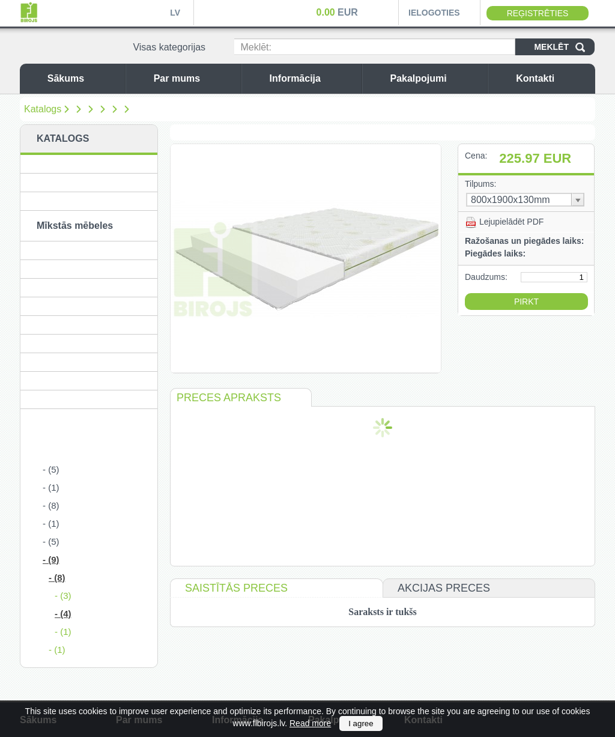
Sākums (83, 78)
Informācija (313, 78)
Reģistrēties (538, 13)
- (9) (51, 559)
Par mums (194, 78)
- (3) (63, 595)
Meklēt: (255, 47)
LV (175, 12)
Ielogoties (434, 12)
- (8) (51, 505)
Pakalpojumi (435, 78)
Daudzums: (486, 277)
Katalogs (42, 109)
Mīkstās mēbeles (75, 225)
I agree (361, 723)
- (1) (51, 487)
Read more (310, 723)
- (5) (51, 469)
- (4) (63, 613)
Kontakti (552, 78)
